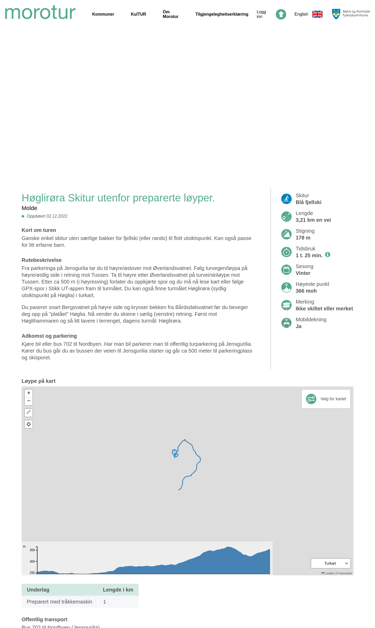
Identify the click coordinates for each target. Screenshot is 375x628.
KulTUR (138, 14)
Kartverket (345, 573)
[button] (174, 453)
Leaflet (327, 573)
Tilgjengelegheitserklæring (221, 14)
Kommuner (103, 14)
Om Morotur (170, 14)
